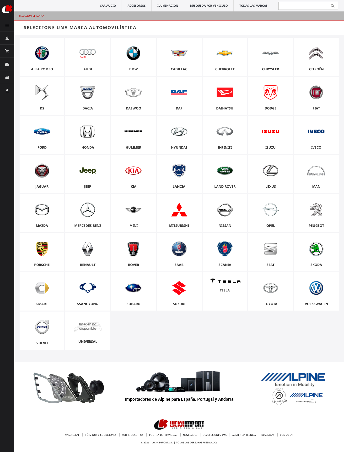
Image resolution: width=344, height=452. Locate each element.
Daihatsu (224, 108)
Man (316, 186)
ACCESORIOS (137, 6)
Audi (87, 69)
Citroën (316, 69)
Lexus (270, 186)
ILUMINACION (167, 6)
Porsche (42, 264)
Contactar (286, 434)
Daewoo (133, 108)
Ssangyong (87, 303)
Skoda (316, 264)
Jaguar (41, 186)
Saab (179, 264)
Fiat (316, 108)
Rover (133, 264)
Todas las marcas (253, 6)
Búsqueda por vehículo (209, 6)
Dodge (270, 108)
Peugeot (316, 225)
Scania (225, 264)
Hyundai (179, 147)
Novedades (190, 434)
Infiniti (225, 147)
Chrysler (270, 69)
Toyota (270, 303)
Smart (42, 303)
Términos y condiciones (101, 434)
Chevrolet (225, 69)
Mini (133, 225)
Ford (42, 147)
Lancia (179, 186)
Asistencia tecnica (244, 434)
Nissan (225, 225)
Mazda (42, 225)
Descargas (268, 434)
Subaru (133, 303)
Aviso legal (72, 434)
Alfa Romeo (42, 69)
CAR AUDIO (108, 6)
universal (87, 341)
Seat (270, 264)
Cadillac (179, 69)
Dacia (87, 108)
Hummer (133, 147)
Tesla (225, 290)
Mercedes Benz (87, 225)
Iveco (316, 147)
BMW (133, 69)
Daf (179, 108)
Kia (133, 186)
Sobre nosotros (133, 434)
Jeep (87, 186)
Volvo (42, 343)
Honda (87, 147)
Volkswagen (316, 303)
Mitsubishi (179, 225)
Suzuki (179, 303)
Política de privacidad (163, 434)
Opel (270, 225)
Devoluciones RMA (215, 434)
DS (42, 108)
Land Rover (225, 186)
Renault (88, 264)
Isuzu (270, 147)
